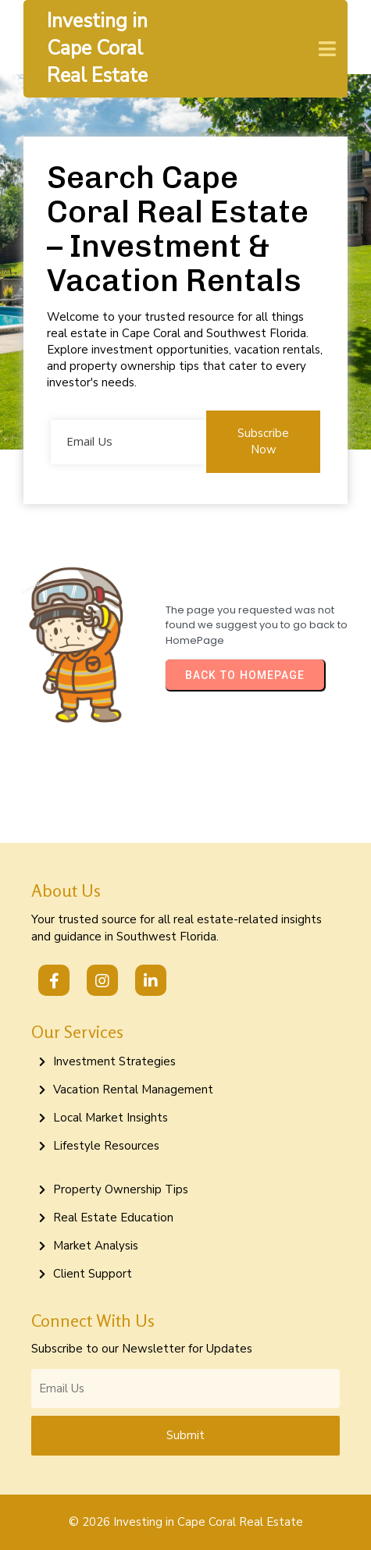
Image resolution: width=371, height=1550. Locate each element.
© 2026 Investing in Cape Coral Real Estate (186, 1522)
